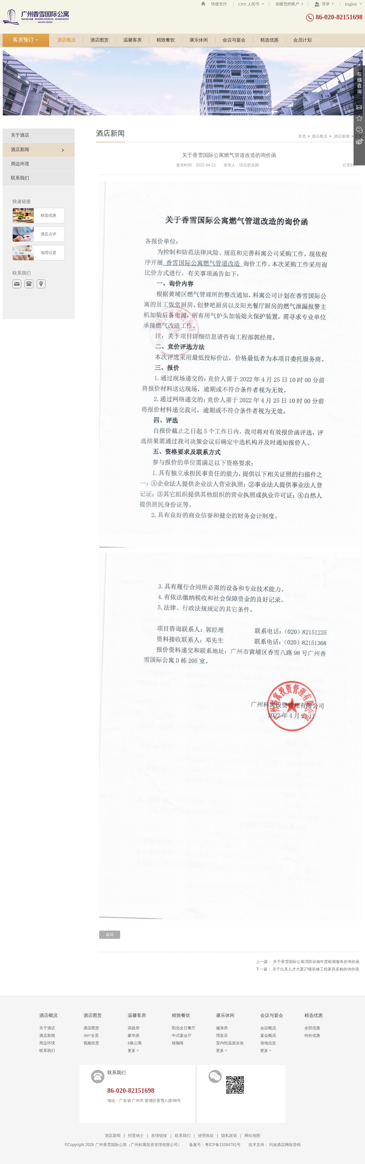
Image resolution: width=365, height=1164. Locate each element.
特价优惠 (312, 1035)
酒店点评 (48, 234)
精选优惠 (269, 40)
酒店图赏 (99, 40)
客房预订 (26, 39)
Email (359, 107)
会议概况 (268, 1028)
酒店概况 (66, 40)
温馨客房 (132, 40)
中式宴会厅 (182, 1035)
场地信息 (268, 1043)
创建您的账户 (289, 4)
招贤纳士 (136, 1135)
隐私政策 (229, 1135)
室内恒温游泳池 (230, 1043)
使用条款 (206, 1135)
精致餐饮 (165, 40)
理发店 (222, 1035)
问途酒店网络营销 (285, 1144)
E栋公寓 (135, 1043)
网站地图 (252, 1135)
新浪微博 (359, 141)
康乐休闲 (199, 40)
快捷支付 (219, 4)
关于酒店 (20, 135)
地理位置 (48, 252)
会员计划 (302, 40)
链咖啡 (178, 1043)
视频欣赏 (91, 1043)
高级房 (133, 1028)
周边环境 (20, 163)
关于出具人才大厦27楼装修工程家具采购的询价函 (315, 969)
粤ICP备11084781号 (223, 1144)
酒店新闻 (342, 136)
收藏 (359, 118)
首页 (302, 136)
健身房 (222, 1028)
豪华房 (133, 1035)
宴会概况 (268, 1035)
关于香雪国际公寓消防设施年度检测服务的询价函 (316, 961)
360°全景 (91, 1035)
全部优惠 (312, 1028)
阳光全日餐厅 (183, 1028)
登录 (324, 4)
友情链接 (159, 1135)
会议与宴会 (234, 40)
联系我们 (20, 178)
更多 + (133, 1050)
